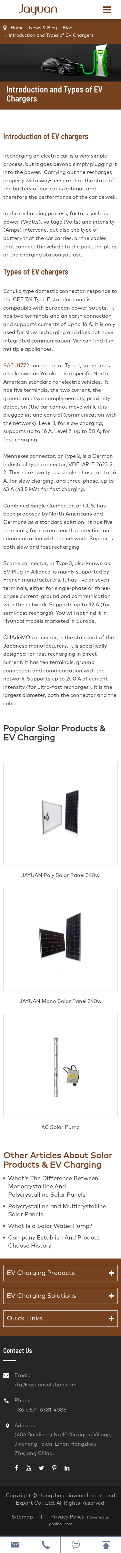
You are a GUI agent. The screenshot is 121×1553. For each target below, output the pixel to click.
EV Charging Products (41, 1273)
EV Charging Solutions (41, 1296)
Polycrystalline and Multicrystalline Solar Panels (57, 1211)
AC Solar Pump (60, 1127)
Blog (68, 28)
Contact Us (17, 1350)
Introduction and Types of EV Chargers (51, 35)
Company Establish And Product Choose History (54, 1242)
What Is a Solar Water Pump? (50, 1226)
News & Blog (43, 28)
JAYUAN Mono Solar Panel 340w (60, 1001)
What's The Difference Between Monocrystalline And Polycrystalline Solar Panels (53, 1187)
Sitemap (22, 1516)
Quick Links (24, 1318)
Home (17, 28)
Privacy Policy (68, 1516)
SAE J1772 (16, 365)
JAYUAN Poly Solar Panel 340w (60, 875)
